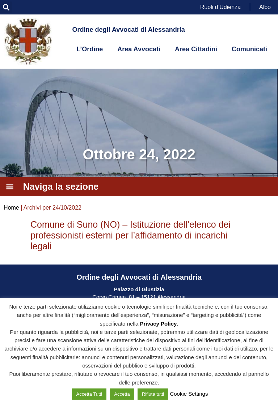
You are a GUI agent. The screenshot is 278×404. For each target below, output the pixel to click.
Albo (265, 7)
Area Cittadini (196, 49)
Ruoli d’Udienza (220, 7)
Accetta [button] (122, 394)
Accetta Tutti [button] (89, 394)
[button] (6, 7)
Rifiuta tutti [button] (153, 394)
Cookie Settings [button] (189, 394)
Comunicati (249, 49)
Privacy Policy (158, 324)
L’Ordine (89, 49)
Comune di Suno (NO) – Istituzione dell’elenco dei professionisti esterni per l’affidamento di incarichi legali (130, 235)
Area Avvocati (138, 49)
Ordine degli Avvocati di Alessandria (128, 29)
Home (11, 208)
